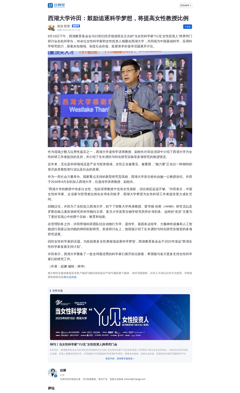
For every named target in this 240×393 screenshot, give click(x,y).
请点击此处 (70, 276)
